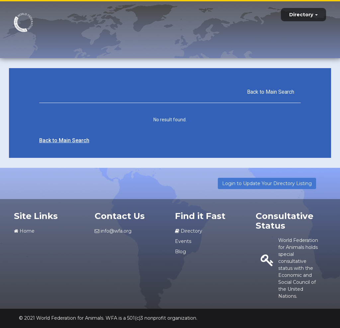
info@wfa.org (113, 231)
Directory (303, 15)
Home (24, 231)
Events (183, 241)
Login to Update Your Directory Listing (267, 183)
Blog (180, 252)
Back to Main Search (270, 92)
